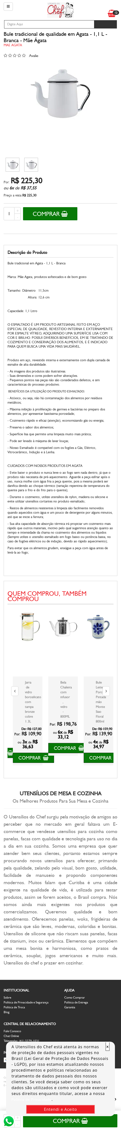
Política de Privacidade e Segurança (26, 1002)
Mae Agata (13, 45)
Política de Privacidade (31, 1099)
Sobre (7, 997)
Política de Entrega (76, 1002)
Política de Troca (14, 1007)
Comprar (50, 213)
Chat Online (11, 1036)
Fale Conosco (12, 1031)
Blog (6, 1012)
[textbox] (49, 24)
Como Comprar (74, 997)
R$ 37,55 (28, 188)
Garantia (69, 1007)
